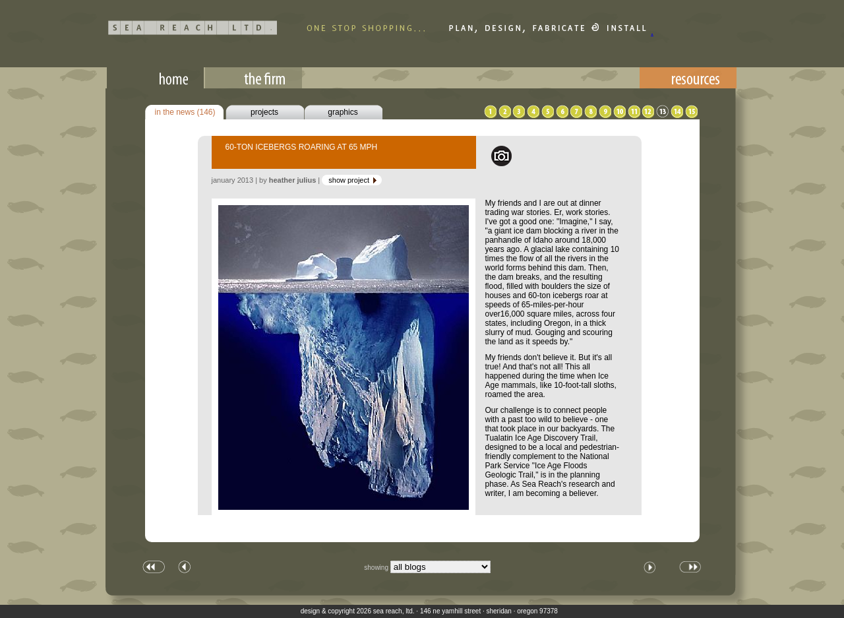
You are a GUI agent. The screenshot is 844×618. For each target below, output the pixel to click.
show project (353, 180)
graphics (342, 112)
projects (264, 112)
